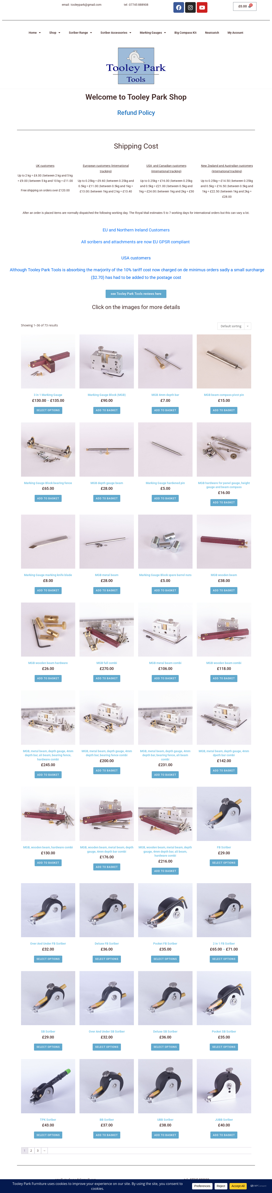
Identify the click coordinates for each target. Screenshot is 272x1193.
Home (35, 32)
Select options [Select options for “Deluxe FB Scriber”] (106, 959)
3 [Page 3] (37, 1150)
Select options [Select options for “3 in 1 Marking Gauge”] (48, 410)
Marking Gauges (153, 32)
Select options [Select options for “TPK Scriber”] (48, 1135)
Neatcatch (212, 32)
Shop (54, 32)
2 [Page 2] (31, 1150)
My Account (235, 32)
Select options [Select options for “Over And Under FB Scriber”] (48, 959)
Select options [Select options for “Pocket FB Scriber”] (165, 959)
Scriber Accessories (116, 32)
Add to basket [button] (107, 410)
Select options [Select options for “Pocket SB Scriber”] (223, 1046)
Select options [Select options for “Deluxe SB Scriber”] (165, 1046)
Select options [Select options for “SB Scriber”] (48, 1046)
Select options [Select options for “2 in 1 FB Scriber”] (223, 959)
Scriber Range (80, 32)
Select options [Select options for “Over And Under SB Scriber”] (106, 1046)
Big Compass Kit (185, 32)
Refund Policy (136, 112)
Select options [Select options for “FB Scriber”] (223, 862)
